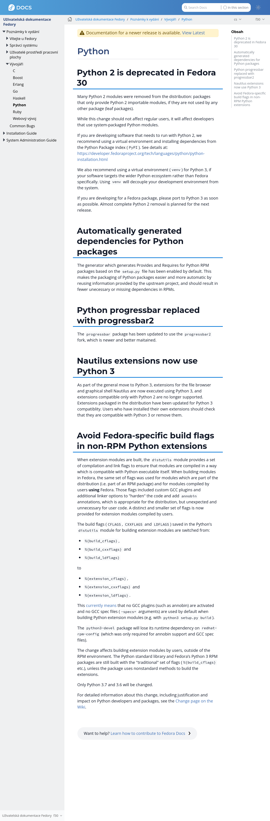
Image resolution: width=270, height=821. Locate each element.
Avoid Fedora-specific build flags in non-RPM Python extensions (250, 99)
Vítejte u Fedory (23, 38)
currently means (101, 605)
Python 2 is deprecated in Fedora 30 (250, 42)
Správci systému (23, 45)
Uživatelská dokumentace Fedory (27, 22)
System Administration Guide (31, 140)
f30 (257, 19)
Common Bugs (22, 125)
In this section (236, 7)
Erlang (18, 84)
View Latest (193, 33)
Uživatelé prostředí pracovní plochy (34, 55)
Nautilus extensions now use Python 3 (249, 85)
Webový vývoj (24, 118)
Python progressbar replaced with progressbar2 (249, 73)
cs (235, 19)
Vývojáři (16, 64)
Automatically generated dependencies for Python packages (247, 58)
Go (15, 91)
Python (19, 104)
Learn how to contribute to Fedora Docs (151, 733)
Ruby (17, 111)
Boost (18, 77)
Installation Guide (21, 133)
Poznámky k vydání (22, 31)
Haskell (19, 98)
